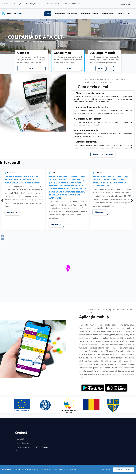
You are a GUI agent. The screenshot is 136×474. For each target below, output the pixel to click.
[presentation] (2, 200)
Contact (120, 13)
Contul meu (68, 68)
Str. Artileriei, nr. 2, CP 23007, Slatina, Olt (63, 4)
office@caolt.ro (34, 4)
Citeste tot (12, 212)
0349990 (20, 439)
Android (101, 68)
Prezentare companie (65, 13)
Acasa (48, 13)
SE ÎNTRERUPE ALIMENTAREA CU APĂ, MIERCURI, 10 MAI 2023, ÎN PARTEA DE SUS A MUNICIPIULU (111, 181)
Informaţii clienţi (89, 13)
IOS (110, 68)
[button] (65, 21)
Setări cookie (106, 469)
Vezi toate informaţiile (103, 154)
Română (125, 4)
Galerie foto (107, 13)
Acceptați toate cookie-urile (123, 469)
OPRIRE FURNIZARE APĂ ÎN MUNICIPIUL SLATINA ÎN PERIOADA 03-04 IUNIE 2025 (22, 179)
